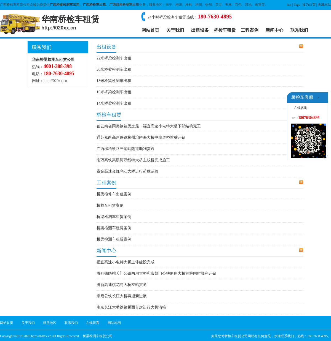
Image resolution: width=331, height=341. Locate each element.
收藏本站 (324, 5)
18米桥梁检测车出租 (114, 81)
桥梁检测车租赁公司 (98, 336)
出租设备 (200, 30)
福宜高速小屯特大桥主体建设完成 (125, 262)
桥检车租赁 (225, 30)
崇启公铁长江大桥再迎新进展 (122, 296)
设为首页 (309, 5)
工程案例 (249, 30)
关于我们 (175, 30)
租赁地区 (49, 323)
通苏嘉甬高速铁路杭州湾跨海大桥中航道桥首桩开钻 (141, 137)
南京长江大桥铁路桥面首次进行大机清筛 (131, 307)
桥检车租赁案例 (110, 205)
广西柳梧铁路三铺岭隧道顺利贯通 (125, 149)
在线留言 (92, 323)
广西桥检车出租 (94, 5)
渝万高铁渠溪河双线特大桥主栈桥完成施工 (133, 160)
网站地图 (114, 323)
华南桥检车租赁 (70, 23)
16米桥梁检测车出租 (114, 92)
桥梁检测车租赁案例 (114, 217)
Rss (289, 5)
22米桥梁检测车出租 (114, 58)
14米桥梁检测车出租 (114, 103)
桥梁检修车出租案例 (114, 194)
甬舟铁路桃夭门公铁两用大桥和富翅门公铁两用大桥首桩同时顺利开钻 (156, 273)
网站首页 (150, 30)
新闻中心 (274, 30)
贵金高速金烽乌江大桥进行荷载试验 (127, 171)
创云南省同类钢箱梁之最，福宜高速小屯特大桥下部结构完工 (149, 126)
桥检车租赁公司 (236, 336)
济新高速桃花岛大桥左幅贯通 (122, 285)
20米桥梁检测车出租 (114, 69)
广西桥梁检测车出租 (64, 5)
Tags (297, 5)
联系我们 (299, 30)
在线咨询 (300, 108)
